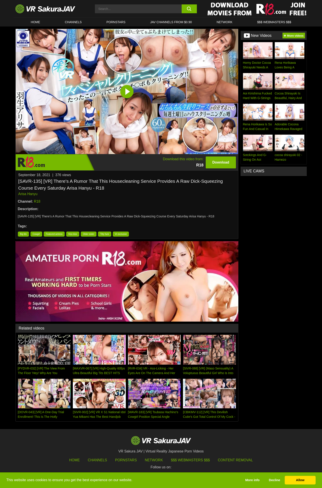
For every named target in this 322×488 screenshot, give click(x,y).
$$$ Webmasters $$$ (190, 460)
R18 (37, 201)
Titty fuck (104, 234)
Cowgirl (36, 234)
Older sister (88, 234)
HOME (35, 22)
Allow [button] (300, 480)
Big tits (23, 234)
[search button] (189, 8)
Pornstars (115, 22)
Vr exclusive (121, 234)
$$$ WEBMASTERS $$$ (274, 22)
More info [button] (252, 480)
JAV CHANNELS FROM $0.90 (171, 22)
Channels (73, 22)
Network (225, 22)
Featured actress (54, 234)
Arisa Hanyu (28, 194)
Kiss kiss (72, 234)
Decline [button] (274, 480)
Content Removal (235, 460)
